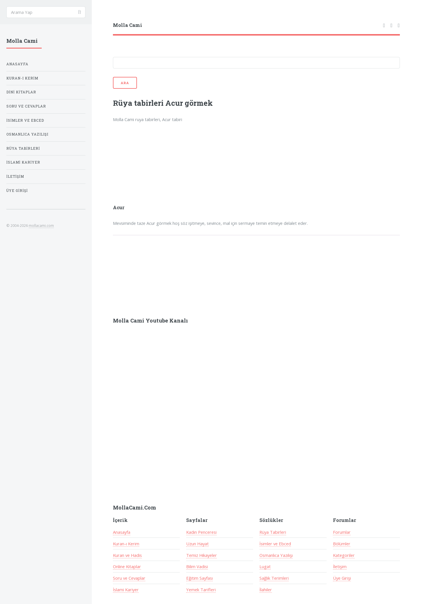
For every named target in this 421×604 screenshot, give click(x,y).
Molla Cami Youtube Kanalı (150, 320)
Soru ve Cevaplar (129, 578)
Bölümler (341, 543)
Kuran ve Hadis (127, 555)
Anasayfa (121, 532)
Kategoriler (344, 555)
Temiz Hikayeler (201, 555)
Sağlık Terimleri (274, 578)
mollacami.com (41, 225)
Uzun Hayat (197, 543)
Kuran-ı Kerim (126, 543)
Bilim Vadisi (197, 566)
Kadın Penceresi (201, 532)
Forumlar (342, 532)
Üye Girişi (342, 578)
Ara (125, 83)
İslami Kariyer (126, 589)
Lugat (265, 566)
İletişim (340, 566)
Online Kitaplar (127, 566)
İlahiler (265, 589)
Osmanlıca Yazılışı (276, 555)
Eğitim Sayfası (199, 578)
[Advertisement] (189, 167)
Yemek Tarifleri (201, 589)
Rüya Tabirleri (272, 532)
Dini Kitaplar (21, 92)
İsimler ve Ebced (275, 543)
